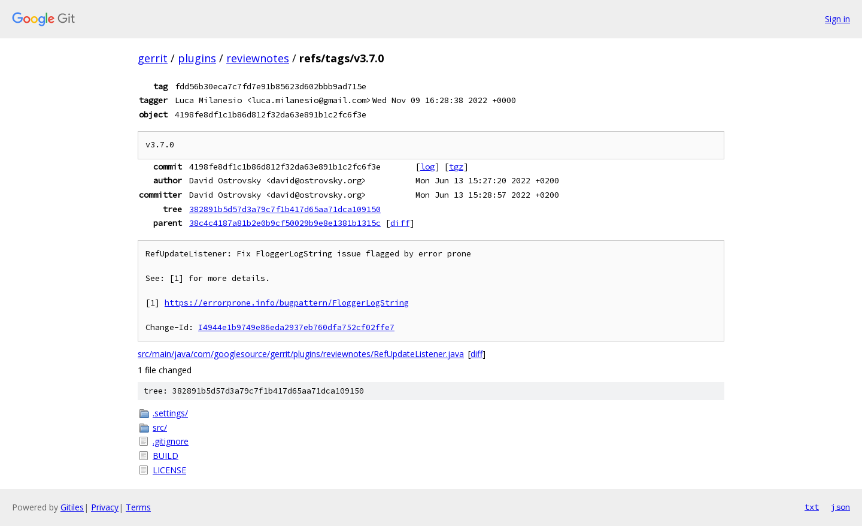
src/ (160, 427)
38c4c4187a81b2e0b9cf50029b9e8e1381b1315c (285, 222)
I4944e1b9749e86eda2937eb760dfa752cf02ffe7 (296, 327)
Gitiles (72, 507)
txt (812, 506)
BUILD (165, 455)
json (840, 506)
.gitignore (171, 441)
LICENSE (169, 470)
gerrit (153, 58)
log (427, 166)
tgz (456, 166)
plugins (197, 58)
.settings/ (170, 413)
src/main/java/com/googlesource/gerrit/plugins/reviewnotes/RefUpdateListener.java (301, 353)
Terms (138, 507)
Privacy (105, 507)
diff (399, 222)
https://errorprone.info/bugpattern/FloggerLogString (287, 303)
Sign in (837, 19)
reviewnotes (257, 58)
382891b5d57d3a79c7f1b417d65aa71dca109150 (285, 209)
